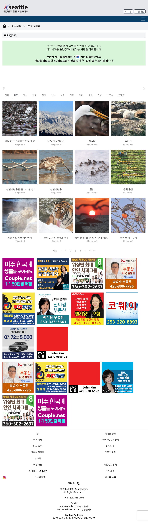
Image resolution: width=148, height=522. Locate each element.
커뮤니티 (17, 26)
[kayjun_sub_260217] (117, 377)
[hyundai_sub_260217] (18, 343)
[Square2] (18, 410)
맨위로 (73, 483)
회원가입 (139, 11)
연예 (100, 95)
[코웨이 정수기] (122, 309)
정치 (25, 95)
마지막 (92, 250)
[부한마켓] (51, 377)
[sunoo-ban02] (51, 410)
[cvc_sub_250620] (84, 377)
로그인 (128, 11)
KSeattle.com (80, 488)
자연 (16, 95)
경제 (44, 95)
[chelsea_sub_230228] (87, 309)
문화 (90, 95)
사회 (62, 95)
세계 (81, 95)
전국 (72, 95)
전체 (7, 95)
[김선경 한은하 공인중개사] (53, 274)
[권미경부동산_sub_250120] (53, 308)
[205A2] (18, 377)
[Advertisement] (74, 74)
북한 (35, 95)
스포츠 (110, 95)
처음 (55, 250)
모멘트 (121, 95)
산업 (53, 95)
